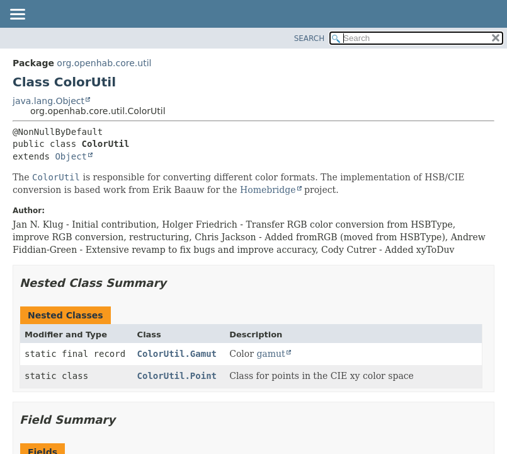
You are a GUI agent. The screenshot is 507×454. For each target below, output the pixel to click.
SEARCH (309, 38)
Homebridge (268, 190)
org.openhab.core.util (104, 63)
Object (71, 156)
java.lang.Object (48, 101)
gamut (270, 354)
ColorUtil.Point (177, 376)
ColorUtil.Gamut (177, 354)
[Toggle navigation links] (17, 15)
